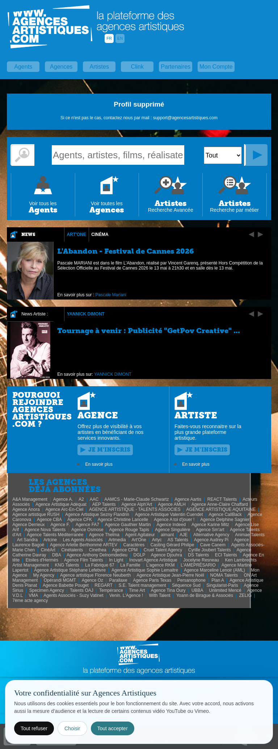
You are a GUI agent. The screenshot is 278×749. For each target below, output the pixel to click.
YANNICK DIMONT (86, 314)
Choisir (72, 728)
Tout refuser (34, 728)
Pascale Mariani (111, 294)
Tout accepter (112, 728)
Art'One (76, 234)
